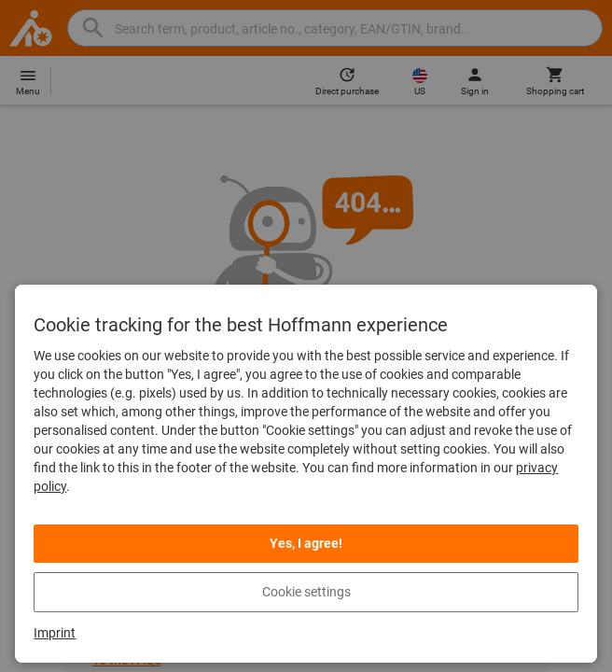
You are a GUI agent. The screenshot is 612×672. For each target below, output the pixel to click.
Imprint (55, 632)
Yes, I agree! (306, 543)
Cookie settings (306, 591)
